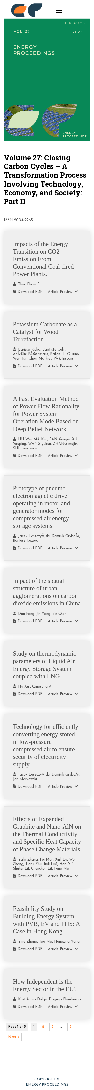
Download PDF (27, 292)
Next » (13, 1037)
